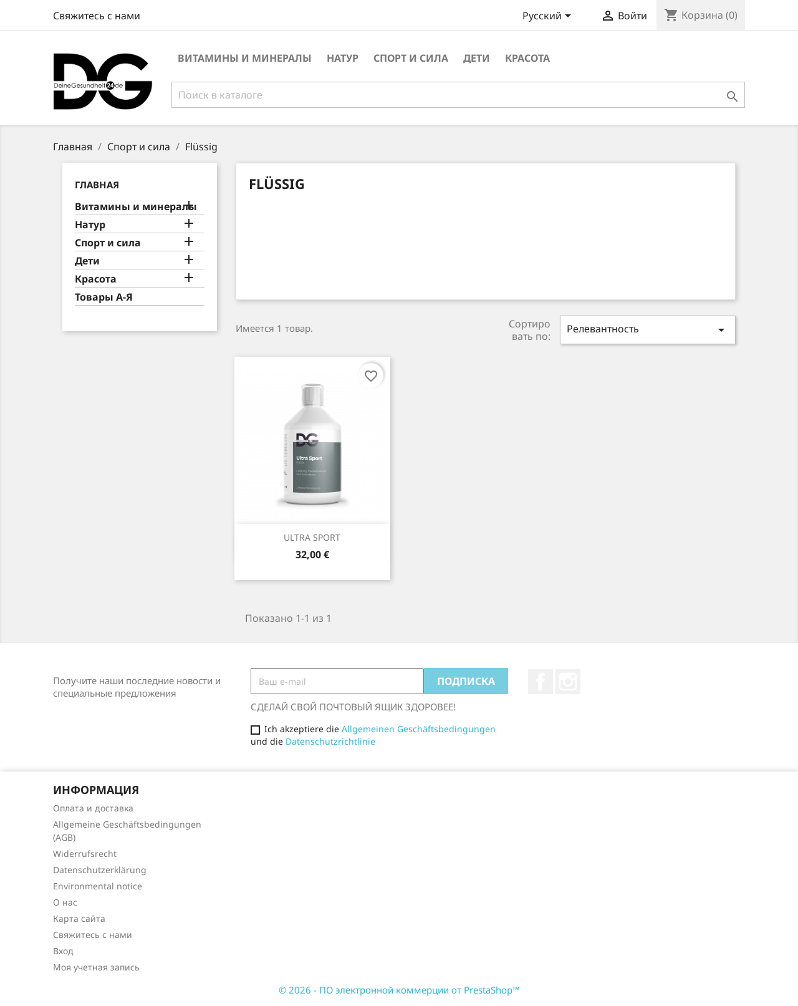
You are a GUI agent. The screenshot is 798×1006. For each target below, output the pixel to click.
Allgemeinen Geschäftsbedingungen (419, 729)
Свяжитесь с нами (96, 15)
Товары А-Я (104, 297)
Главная (97, 184)
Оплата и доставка (93, 808)
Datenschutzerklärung (100, 870)
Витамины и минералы (245, 58)
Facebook (540, 681)
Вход (63, 951)
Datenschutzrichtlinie (330, 741)
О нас (65, 902)
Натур (342, 58)
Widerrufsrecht (85, 853)
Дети (476, 58)
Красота (527, 58)
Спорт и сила (410, 58)
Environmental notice (97, 886)
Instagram (567, 681)
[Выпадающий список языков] (548, 16)
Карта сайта (79, 918)
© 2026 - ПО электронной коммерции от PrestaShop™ (399, 990)
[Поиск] (458, 95)
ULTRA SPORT (312, 537)
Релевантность (648, 329)
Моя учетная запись (96, 967)
